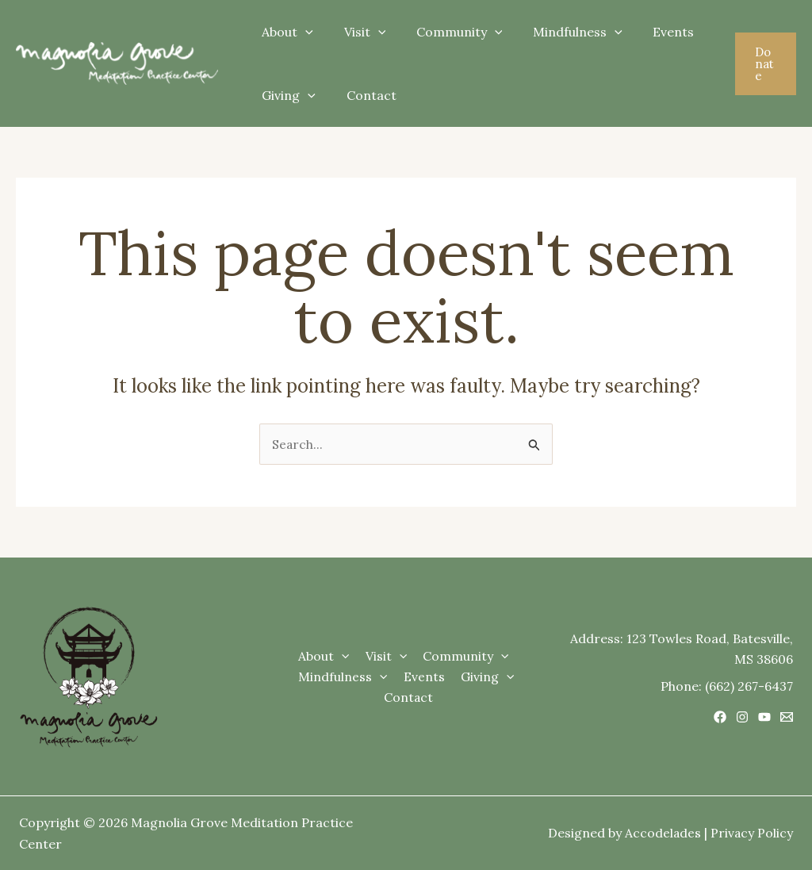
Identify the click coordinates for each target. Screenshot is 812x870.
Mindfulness (559, 31)
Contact (364, 95)
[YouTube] (764, 717)
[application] (303, 31)
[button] (763, 63)
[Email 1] (786, 717)
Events (649, 32)
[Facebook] (720, 717)
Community (446, 31)
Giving (286, 95)
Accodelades (661, 833)
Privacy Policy (751, 833)
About (285, 31)
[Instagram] (742, 717)
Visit (357, 31)
